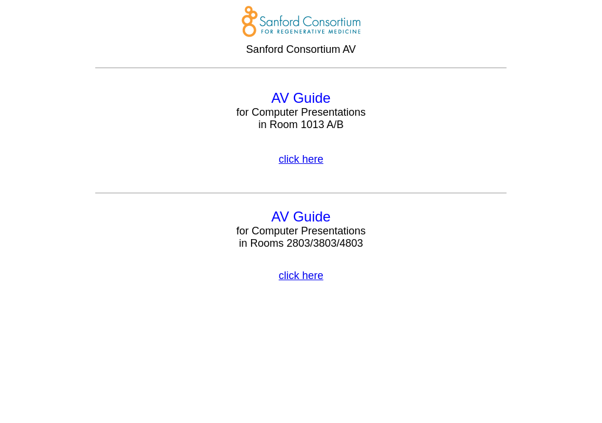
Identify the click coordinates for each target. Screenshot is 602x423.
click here (301, 159)
